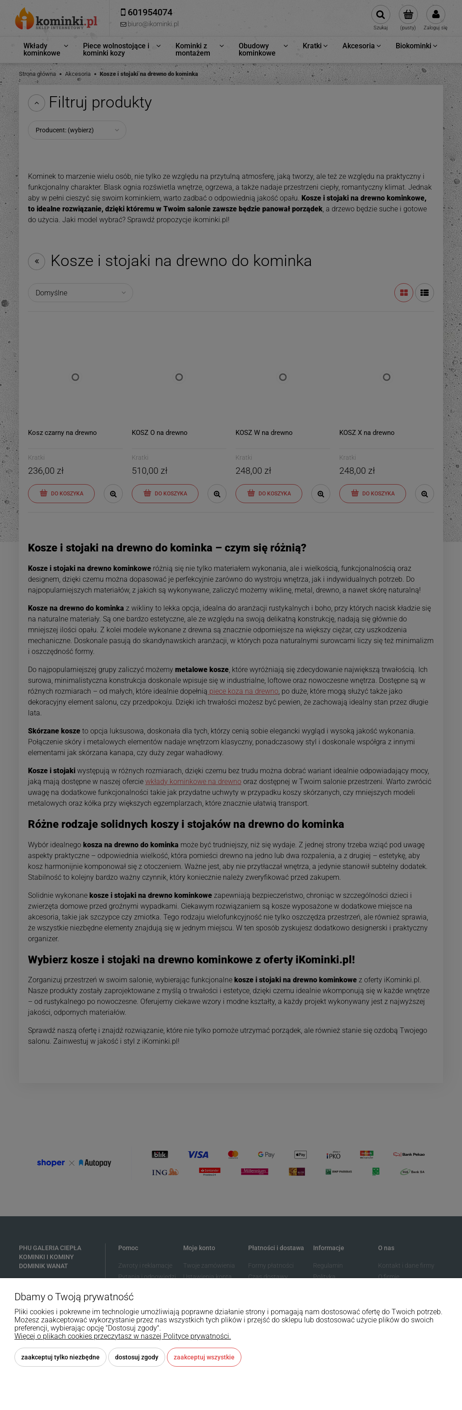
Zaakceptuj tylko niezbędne (60, 1357)
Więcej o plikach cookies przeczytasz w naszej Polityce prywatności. (122, 1336)
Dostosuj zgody (136, 1357)
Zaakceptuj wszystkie (204, 1357)
